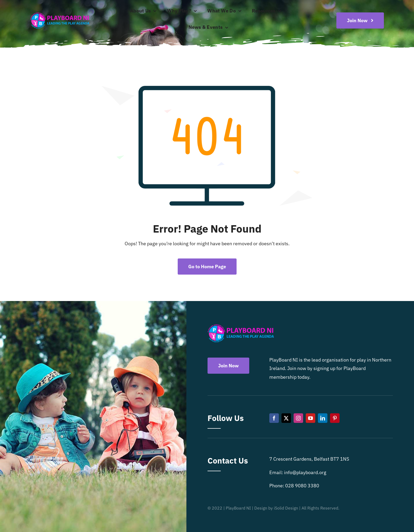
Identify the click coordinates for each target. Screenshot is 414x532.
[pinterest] (335, 418)
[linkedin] (322, 418)
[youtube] (310, 418)
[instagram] (298, 418)
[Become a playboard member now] (360, 20)
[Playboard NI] (60, 13)
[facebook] (274, 418)
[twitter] (286, 418)
